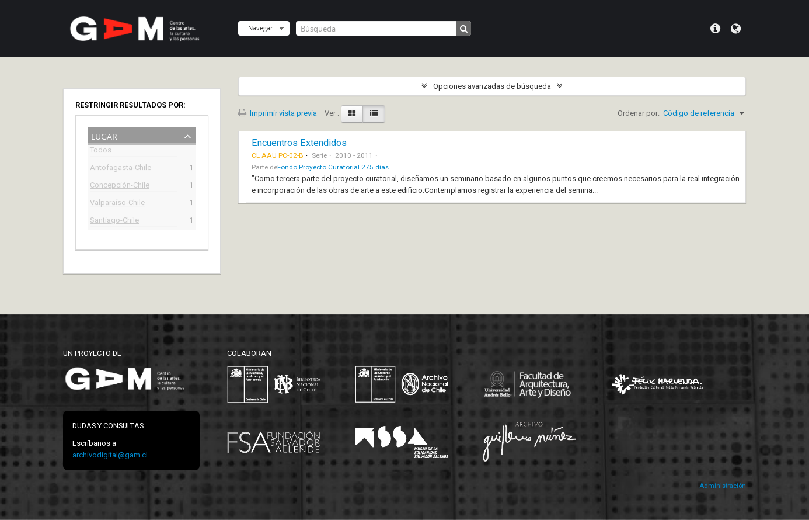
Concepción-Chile (119, 186)
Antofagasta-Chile (120, 169)
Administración (722, 486)
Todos (100, 151)
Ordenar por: (639, 113)
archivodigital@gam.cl (110, 454)
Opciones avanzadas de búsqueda (492, 86)
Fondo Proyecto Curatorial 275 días (333, 167)
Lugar (104, 135)
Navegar (260, 27)
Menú (715, 28)
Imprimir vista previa (277, 113)
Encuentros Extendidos (299, 142)
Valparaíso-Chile (117, 204)
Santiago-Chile (114, 221)
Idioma (736, 28)
